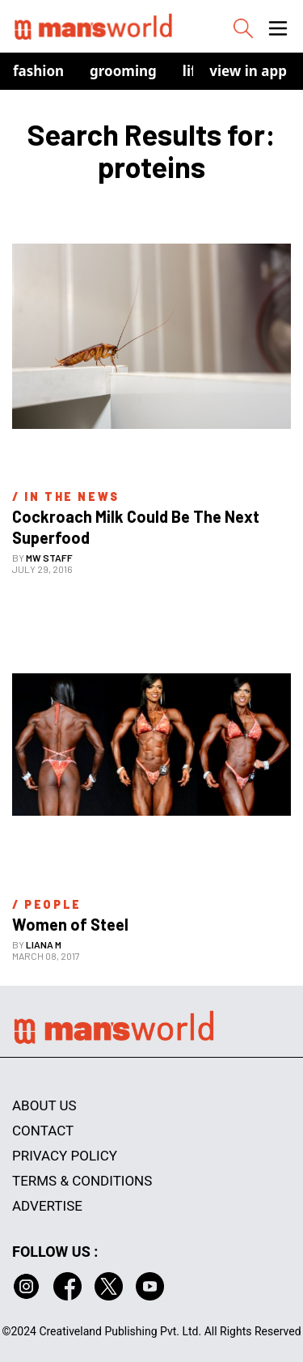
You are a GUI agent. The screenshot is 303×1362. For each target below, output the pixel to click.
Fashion (38, 71)
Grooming (123, 71)
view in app (248, 71)
